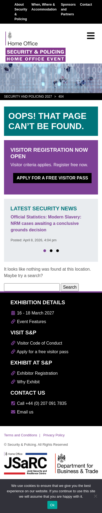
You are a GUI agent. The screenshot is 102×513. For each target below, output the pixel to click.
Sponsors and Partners (68, 9)
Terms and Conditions (20, 435)
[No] (95, 496)
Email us (21, 412)
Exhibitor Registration (34, 373)
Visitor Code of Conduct (36, 343)
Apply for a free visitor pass (52, 178)
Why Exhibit (25, 382)
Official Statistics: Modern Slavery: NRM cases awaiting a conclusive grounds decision (46, 223)
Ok (52, 505)
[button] (44, 250)
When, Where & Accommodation (43, 7)
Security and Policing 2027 (28, 96)
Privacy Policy (54, 435)
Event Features (28, 321)
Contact (86, 4)
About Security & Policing (20, 12)
